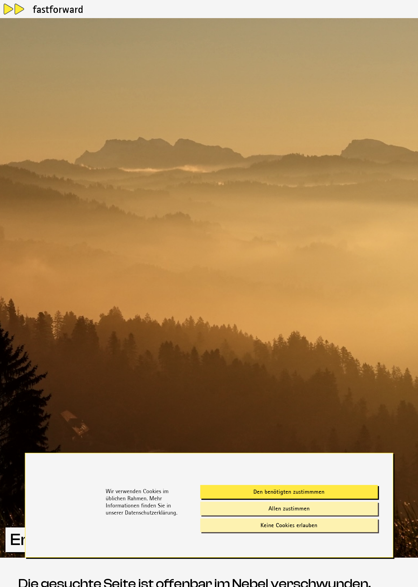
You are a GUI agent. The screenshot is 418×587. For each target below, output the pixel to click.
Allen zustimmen (289, 508)
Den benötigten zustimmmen (288, 491)
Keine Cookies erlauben (288, 525)
